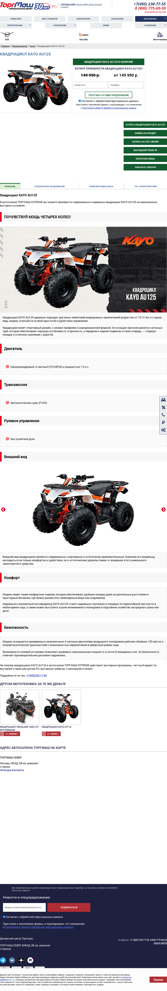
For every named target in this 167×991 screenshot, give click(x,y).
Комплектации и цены (101, 186)
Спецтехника (117, 19)
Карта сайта (160, 943)
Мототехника (150, 19)
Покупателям (60, 25)
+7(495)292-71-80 (36, 675)
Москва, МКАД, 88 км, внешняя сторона (81, 5)
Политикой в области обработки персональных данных (109, 108)
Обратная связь (145, 158)
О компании (150, 25)
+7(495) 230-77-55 (150, 4)
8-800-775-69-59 (158, 939)
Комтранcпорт (84, 19)
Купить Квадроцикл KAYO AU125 (145, 124)
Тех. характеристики (145, 186)
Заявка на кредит (145, 133)
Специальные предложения (49, 186)
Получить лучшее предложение (109, 95)
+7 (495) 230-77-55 (139, 939)
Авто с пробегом (50, 19)
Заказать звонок (145, 167)
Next (163, 509)
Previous (3, 509)
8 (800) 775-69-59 (150, 8)
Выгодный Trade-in (145, 150)
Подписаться (69, 907)
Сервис (106, 25)
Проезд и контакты (12, 770)
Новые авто (15, 19)
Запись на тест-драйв (145, 141)
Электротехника (15, 25)
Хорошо (158, 979)
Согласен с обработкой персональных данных (110, 101)
